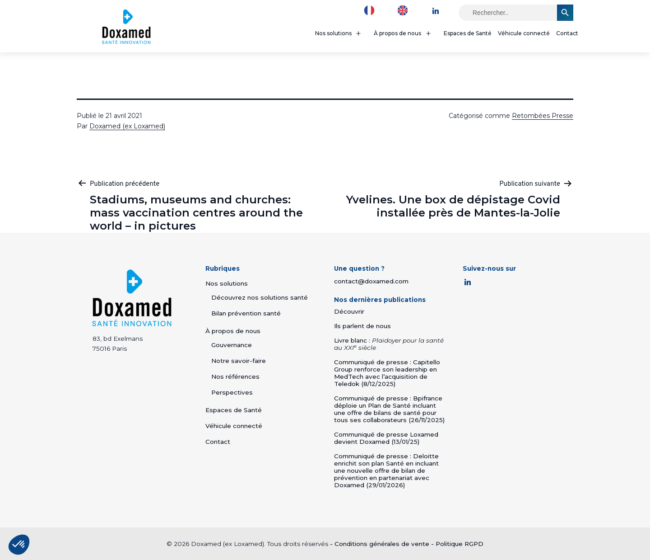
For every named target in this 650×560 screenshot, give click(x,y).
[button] (19, 544)
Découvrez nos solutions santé (259, 297)
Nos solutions (333, 33)
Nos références (235, 376)
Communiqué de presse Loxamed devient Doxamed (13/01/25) (386, 438)
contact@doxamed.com (371, 281)
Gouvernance (231, 344)
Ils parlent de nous (362, 325)
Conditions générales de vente (381, 543)
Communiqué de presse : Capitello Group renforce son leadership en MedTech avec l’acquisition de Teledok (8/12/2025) (387, 372)
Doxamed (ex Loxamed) (127, 126)
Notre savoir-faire (238, 360)
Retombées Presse (542, 116)
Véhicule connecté (524, 33)
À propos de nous (397, 33)
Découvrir (349, 311)
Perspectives (232, 392)
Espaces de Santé (468, 33)
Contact (567, 33)
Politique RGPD (459, 543)
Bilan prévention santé (246, 313)
